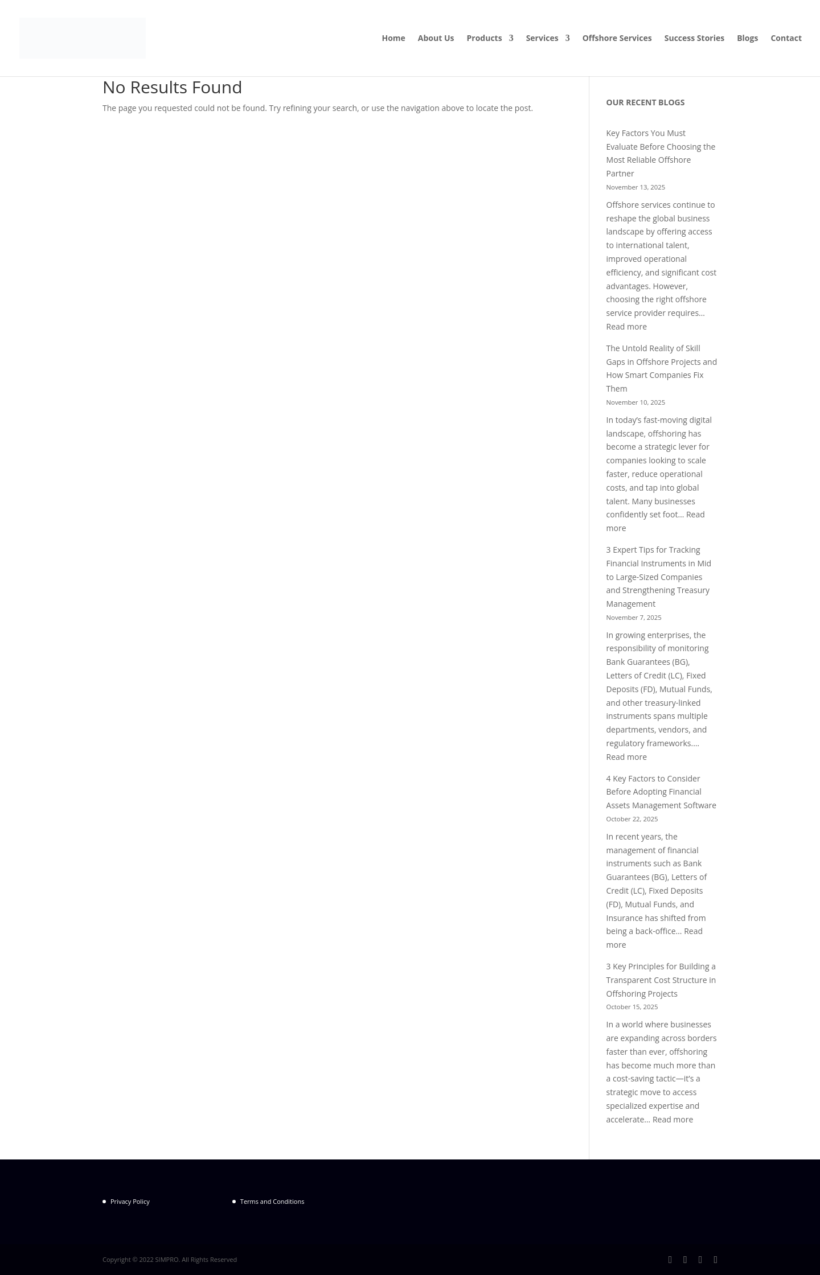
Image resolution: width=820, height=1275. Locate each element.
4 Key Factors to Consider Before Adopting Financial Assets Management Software (661, 792)
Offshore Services (617, 38)
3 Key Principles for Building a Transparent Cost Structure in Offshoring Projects (661, 980)
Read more (626, 326)
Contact (786, 38)
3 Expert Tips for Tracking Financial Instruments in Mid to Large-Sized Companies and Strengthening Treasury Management (659, 576)
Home (393, 38)
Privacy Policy (130, 1201)
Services (542, 38)
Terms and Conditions (272, 1201)
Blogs (747, 38)
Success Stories (694, 38)
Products (484, 38)
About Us (436, 38)
